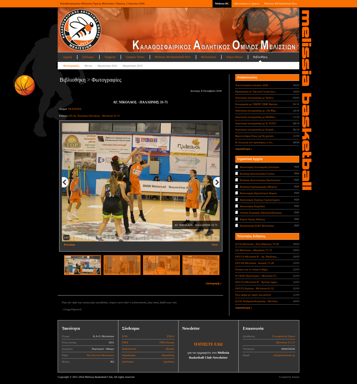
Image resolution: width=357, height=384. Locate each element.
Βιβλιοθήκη (260, 57)
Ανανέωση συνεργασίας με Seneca (254, 97)
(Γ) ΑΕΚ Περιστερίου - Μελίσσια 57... (256, 275)
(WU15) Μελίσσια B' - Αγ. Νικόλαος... (256, 256)
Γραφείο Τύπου (135, 57)
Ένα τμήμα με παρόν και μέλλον (253, 294)
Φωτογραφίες (71, 65)
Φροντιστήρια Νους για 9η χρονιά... (255, 135)
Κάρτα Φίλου (234, 57)
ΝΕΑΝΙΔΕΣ (75, 108)
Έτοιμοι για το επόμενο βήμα (251, 269)
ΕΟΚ (125, 336)
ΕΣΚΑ (170, 336)
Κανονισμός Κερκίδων (252, 206)
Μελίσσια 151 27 (285, 342)
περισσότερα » (243, 148)
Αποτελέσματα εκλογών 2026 (251, 85)
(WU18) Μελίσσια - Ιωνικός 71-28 (254, 262)
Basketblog (168, 355)
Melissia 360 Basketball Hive (280, 3)
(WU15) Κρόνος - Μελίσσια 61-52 (254, 288)
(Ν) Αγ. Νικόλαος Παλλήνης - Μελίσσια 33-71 (94, 115)
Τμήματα (109, 57)
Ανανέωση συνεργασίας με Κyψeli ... (255, 129)
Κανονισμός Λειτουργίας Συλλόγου (259, 166)
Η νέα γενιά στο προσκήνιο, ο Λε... (254, 142)
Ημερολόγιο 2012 (107, 65)
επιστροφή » (214, 283)
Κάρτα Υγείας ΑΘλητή (252, 219)
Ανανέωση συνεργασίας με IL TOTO (255, 123)
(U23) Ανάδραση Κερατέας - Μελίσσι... (257, 301)
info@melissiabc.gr (284, 355)
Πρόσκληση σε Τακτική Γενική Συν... (256, 91)
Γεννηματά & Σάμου (283, 336)
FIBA (125, 342)
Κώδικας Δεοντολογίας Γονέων (257, 173)
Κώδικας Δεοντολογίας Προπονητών (260, 180)
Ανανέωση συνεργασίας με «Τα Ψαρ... (256, 110)
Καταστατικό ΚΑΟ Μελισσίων (257, 225)
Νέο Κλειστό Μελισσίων (100, 355)
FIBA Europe (167, 342)
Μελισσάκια (208, 57)
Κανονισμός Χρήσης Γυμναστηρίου (260, 199)
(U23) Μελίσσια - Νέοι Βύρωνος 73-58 (257, 243)
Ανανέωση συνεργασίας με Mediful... (256, 116)
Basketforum (129, 348)
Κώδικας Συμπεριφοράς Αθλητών (258, 186)
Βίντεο (88, 65)
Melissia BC (222, 3)
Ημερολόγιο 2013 (133, 65)
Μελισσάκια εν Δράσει (246, 3)
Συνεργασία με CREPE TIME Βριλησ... (257, 104)
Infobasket (128, 361)
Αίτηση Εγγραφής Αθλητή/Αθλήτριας (261, 212)
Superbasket (129, 355)
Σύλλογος (88, 57)
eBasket (170, 348)
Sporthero (168, 361)
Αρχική (67, 57)
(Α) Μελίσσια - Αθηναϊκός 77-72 (253, 250)
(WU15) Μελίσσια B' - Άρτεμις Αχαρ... (257, 281)
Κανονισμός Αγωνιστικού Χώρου (258, 193)
